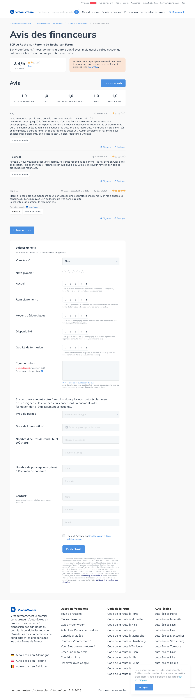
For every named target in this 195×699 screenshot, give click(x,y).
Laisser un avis (113, 83)
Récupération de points (152, 12)
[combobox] (58, 12)
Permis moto (131, 12)
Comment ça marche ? (169, 3)
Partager (121, 147)
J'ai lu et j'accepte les (86, 537)
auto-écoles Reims (166, 662)
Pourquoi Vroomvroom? (75, 641)
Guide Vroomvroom (73, 624)
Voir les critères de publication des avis (78, 382)
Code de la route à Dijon (122, 651)
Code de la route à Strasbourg (126, 641)
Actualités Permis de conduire (80, 630)
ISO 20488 (93, 66)
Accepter (143, 687)
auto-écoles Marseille (168, 619)
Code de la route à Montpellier (126, 635)
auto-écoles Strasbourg (169, 641)
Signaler (107, 147)
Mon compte (177, 12)
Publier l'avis (73, 548)
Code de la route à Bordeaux (125, 673)
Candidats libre (70, 657)
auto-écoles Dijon (166, 651)
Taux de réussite (71, 613)
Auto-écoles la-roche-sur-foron (49, 23)
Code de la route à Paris (122, 613)
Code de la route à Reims (123, 662)
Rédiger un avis (122, 3)
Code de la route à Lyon (122, 630)
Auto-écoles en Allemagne (30, 654)
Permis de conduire (111, 12)
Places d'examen (72, 619)
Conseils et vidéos (150, 3)
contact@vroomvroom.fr (92, 575)
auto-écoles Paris (166, 613)
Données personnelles (112, 690)
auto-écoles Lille (165, 657)
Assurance (135, 3)
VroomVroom (22, 12)
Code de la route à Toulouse (125, 646)
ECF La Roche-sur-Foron (77, 23)
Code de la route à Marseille (125, 619)
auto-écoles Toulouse (168, 646)
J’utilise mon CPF (106, 3)
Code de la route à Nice (122, 624)
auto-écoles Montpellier (169, 635)
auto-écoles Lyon (165, 630)
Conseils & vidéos (72, 635)
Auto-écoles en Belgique (29, 666)
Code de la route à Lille (121, 657)
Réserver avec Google (75, 662)
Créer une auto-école (74, 651)
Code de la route (91, 12)
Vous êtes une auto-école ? (78, 646)
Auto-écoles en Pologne (28, 660)
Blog (183, 3)
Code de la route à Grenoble (125, 668)
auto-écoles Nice (165, 624)
